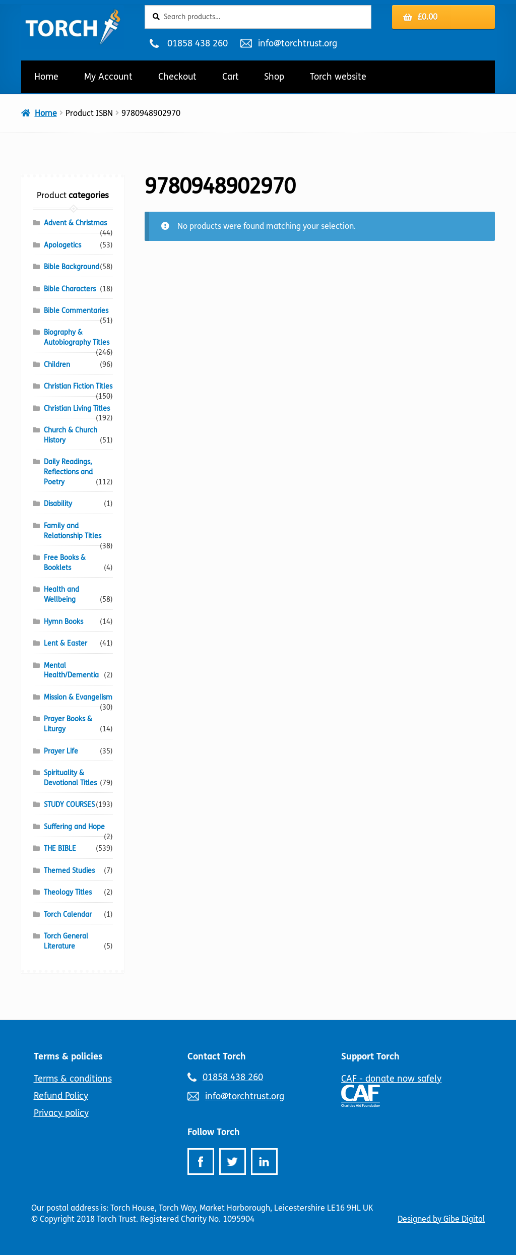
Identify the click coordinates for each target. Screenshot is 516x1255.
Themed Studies (69, 870)
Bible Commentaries (76, 310)
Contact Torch (216, 1056)
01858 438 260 (197, 43)
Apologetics (62, 245)
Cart (230, 76)
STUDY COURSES (69, 804)
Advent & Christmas (75, 223)
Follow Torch (213, 1132)
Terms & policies (68, 1056)
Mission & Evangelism (78, 697)
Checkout (177, 76)
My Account (108, 76)
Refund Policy (61, 1095)
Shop (274, 76)
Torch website (338, 76)
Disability (58, 503)
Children (57, 364)
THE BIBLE (60, 848)
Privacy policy (61, 1112)
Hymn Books (63, 621)
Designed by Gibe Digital (441, 1219)
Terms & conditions (73, 1078)
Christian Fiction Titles (78, 386)
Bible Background (71, 267)
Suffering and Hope (74, 827)
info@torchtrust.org (297, 43)
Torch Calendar (68, 914)
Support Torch (370, 1056)
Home (46, 76)
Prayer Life (61, 751)
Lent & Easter (65, 643)
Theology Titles (68, 892)
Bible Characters (70, 289)
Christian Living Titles (77, 408)
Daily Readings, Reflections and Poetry (68, 472)
